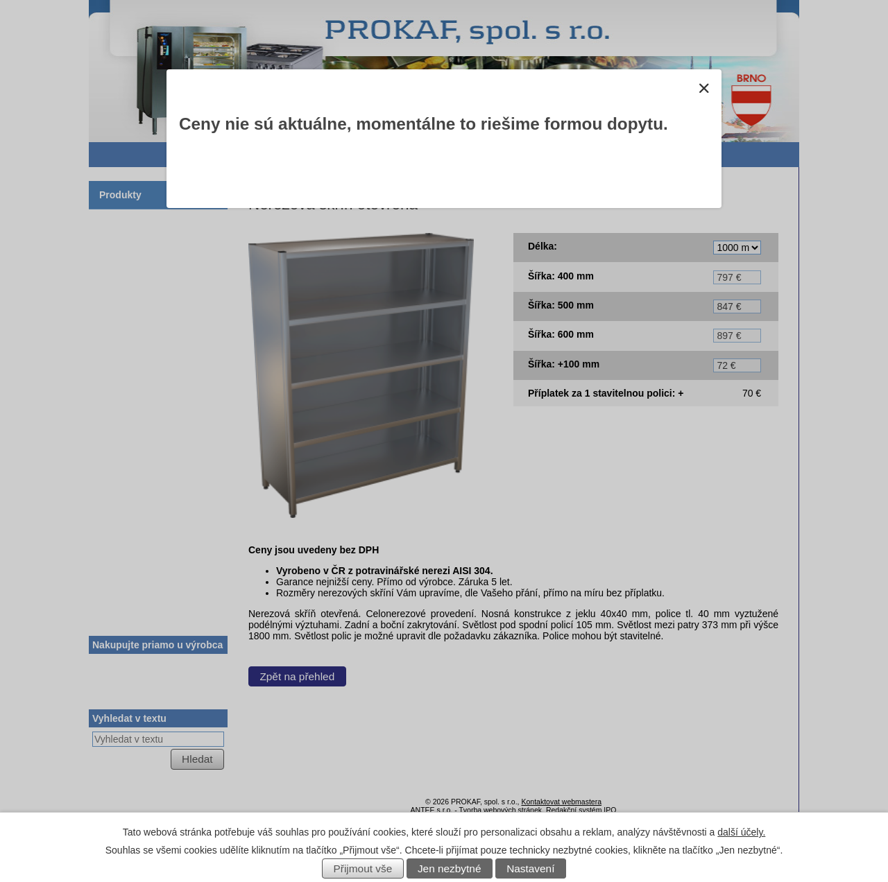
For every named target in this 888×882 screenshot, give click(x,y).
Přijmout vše (363, 868)
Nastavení (530, 868)
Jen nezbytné (449, 868)
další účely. (741, 832)
